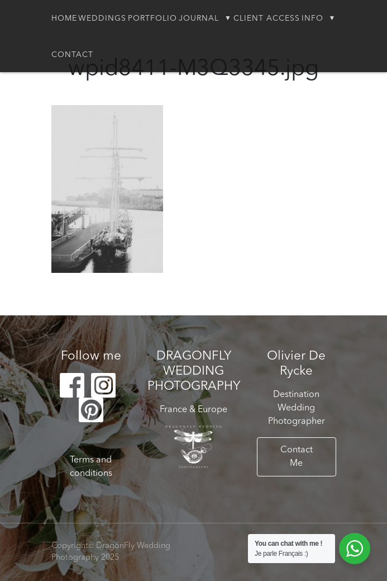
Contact (72, 55)
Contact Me (296, 457)
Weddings (102, 18)
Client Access (266, 18)
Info (312, 18)
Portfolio (152, 18)
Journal (199, 18)
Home (64, 18)
